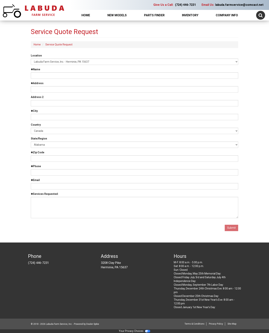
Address (37, 83)
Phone (36, 166)
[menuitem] (117, 15)
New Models (117, 15)
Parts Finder (154, 15)
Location (36, 55)
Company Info (227, 15)
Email (35, 180)
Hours (180, 256)
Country (36, 124)
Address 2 (37, 97)
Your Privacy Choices (134, 330)
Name (35, 69)
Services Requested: (44, 193)
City (34, 110)
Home (85, 15)
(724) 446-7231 (185, 5)
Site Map (232, 324)
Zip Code (37, 152)
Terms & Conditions (194, 324)
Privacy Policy (216, 324)
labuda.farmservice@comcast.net (239, 5)
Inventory (190, 15)
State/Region (39, 138)
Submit (231, 227)
